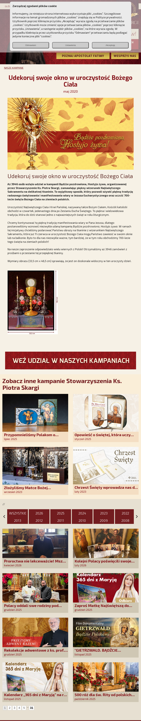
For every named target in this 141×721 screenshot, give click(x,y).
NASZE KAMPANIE (13, 67)
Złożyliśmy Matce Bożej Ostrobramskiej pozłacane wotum (34, 489)
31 (31, 708)
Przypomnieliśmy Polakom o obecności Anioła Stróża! (29, 436)
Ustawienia (70, 45)
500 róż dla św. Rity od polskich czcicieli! (103, 696)
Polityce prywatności (109, 17)
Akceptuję (110, 45)
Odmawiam (30, 45)
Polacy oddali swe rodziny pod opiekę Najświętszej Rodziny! (31, 607)
